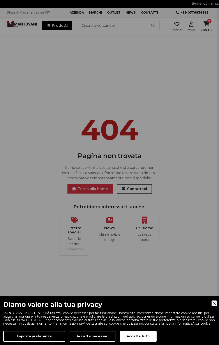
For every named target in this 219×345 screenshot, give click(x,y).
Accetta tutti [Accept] (138, 336)
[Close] (214, 303)
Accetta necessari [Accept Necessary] (92, 336)
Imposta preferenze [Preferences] (34, 336)
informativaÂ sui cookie (192, 323)
